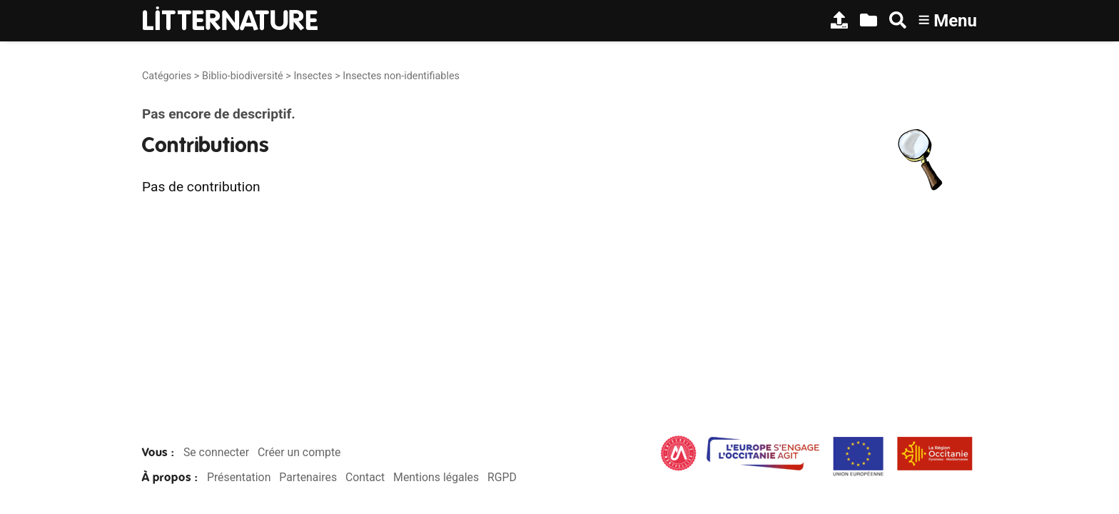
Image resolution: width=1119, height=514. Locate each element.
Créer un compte (299, 452)
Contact (365, 477)
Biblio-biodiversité (242, 76)
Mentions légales (436, 477)
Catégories (166, 76)
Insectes (312, 76)
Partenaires (308, 477)
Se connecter (216, 452)
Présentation (238, 477)
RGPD (502, 477)
